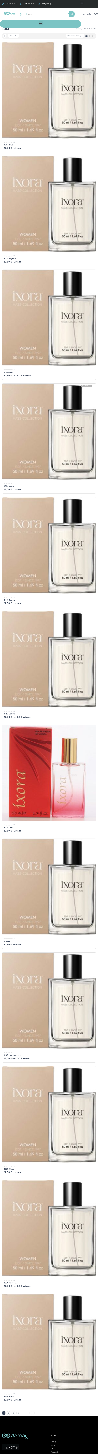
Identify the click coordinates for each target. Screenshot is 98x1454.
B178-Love (8, 827)
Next (33, 1413)
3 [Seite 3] (13, 1413)
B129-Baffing (9, 714)
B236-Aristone (10, 1283)
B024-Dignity (10, 258)
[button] (82, 3)
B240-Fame (9, 1396)
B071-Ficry (8, 372)
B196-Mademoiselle (12, 1055)
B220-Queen (9, 1169)
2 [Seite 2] (8, 1413)
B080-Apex (9, 486)
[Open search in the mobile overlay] (50, 14)
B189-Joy (8, 941)
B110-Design (9, 600)
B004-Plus (8, 145)
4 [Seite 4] (18, 1413)
